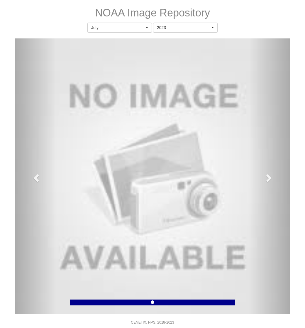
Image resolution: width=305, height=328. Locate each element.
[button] (119, 28)
